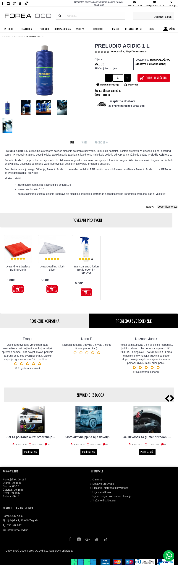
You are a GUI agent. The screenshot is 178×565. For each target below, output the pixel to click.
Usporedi (133, 84)
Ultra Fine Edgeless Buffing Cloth (18, 268)
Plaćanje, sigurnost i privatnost (109, 488)
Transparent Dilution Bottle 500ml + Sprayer (86, 269)
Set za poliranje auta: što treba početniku (31, 437)
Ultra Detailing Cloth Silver (52, 268)
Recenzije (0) (101, 142)
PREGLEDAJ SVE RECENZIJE (133, 321)
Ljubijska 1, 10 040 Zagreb (20, 520)
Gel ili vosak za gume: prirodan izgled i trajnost (147, 437)
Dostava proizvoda (102, 483)
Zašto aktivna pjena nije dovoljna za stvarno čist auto (89, 437)
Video (85, 142)
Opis (71, 142)
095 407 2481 (13, 525)
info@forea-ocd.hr (15, 530)
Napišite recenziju (136, 51)
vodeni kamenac (167, 206)
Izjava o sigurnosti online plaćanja (110, 496)
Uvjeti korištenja (100, 492)
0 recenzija (117, 51)
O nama (96, 479)
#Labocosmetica (112, 90)
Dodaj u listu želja (109, 84)
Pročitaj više (31, 452)
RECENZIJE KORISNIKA (44, 321)
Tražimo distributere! (103, 500)
